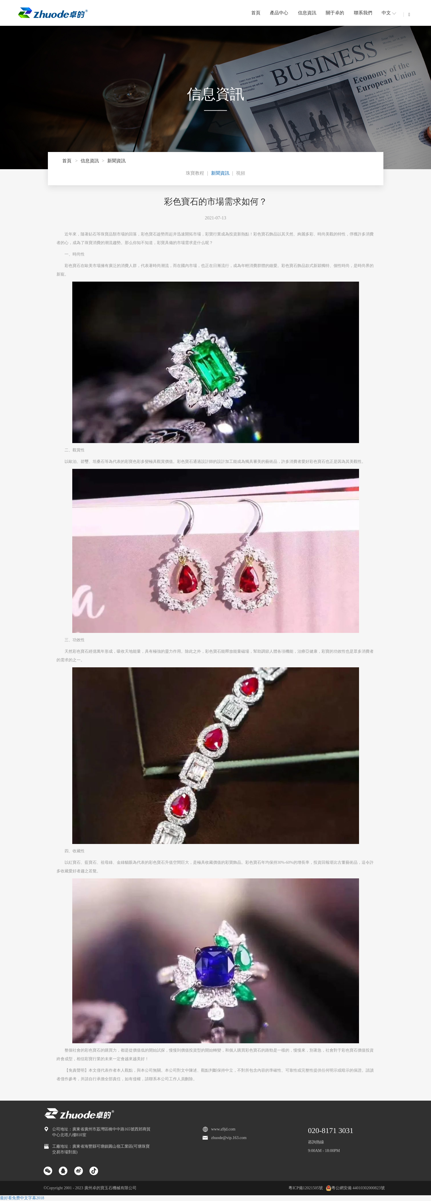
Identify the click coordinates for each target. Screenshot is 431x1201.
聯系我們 (363, 12)
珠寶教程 (195, 173)
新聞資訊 (116, 160)
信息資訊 (307, 12)
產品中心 (279, 12)
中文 (389, 12)
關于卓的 (335, 12)
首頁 (255, 12)
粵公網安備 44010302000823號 (355, 1188)
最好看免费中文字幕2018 (22, 1198)
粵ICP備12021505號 (305, 1188)
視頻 (240, 173)
